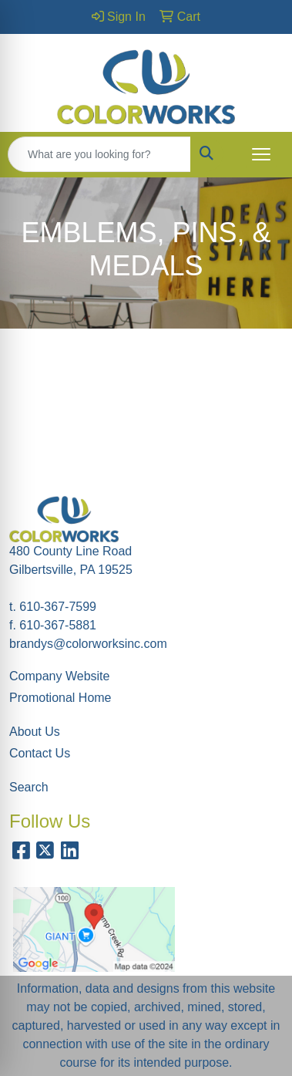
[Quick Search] (99, 154)
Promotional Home (60, 697)
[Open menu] (261, 154)
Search (29, 787)
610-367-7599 (57, 606)
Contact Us (39, 753)
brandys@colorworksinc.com (88, 643)
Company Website (59, 676)
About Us (34, 731)
